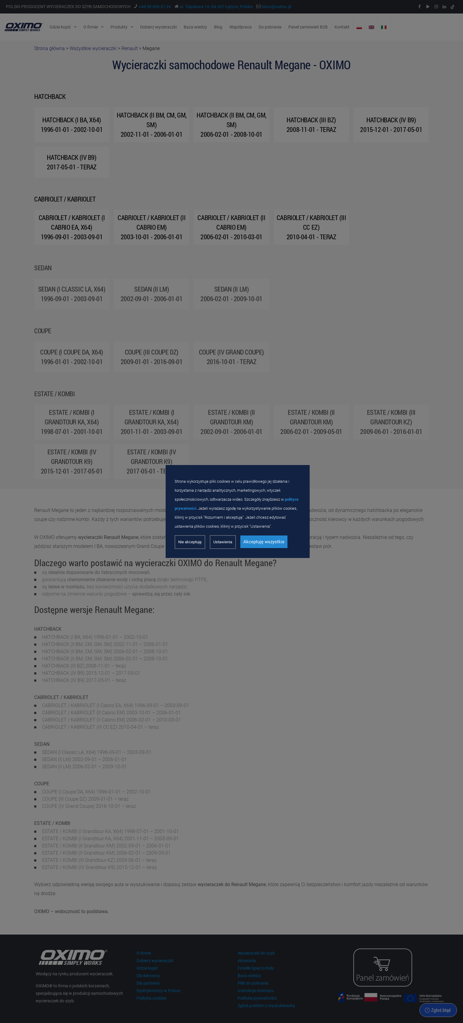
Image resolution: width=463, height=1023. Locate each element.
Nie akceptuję (190, 542)
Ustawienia (222, 542)
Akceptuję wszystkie (263, 541)
